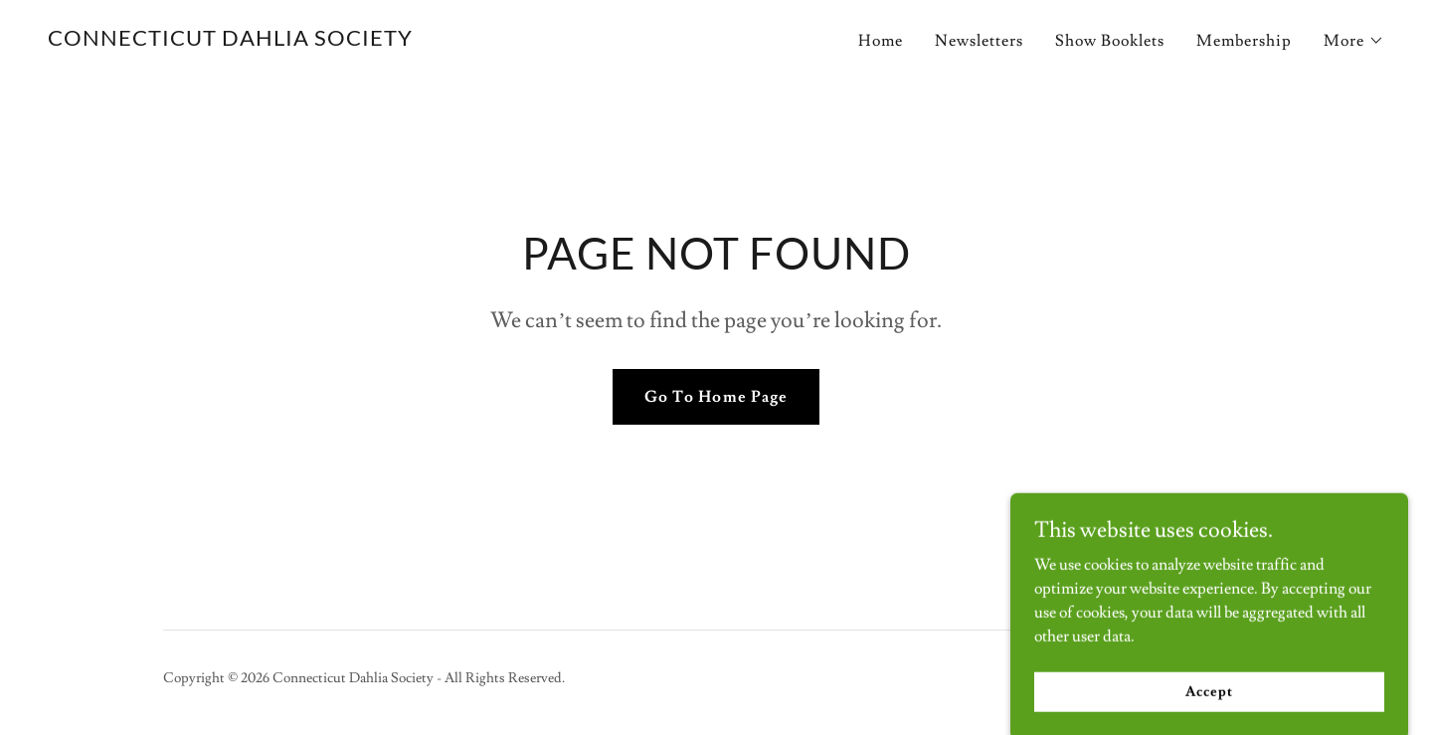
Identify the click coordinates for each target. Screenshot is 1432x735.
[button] (1354, 41)
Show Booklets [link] (1109, 41)
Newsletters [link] (979, 41)
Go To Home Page (715, 397)
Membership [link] (1244, 41)
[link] (230, 41)
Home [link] (880, 41)
